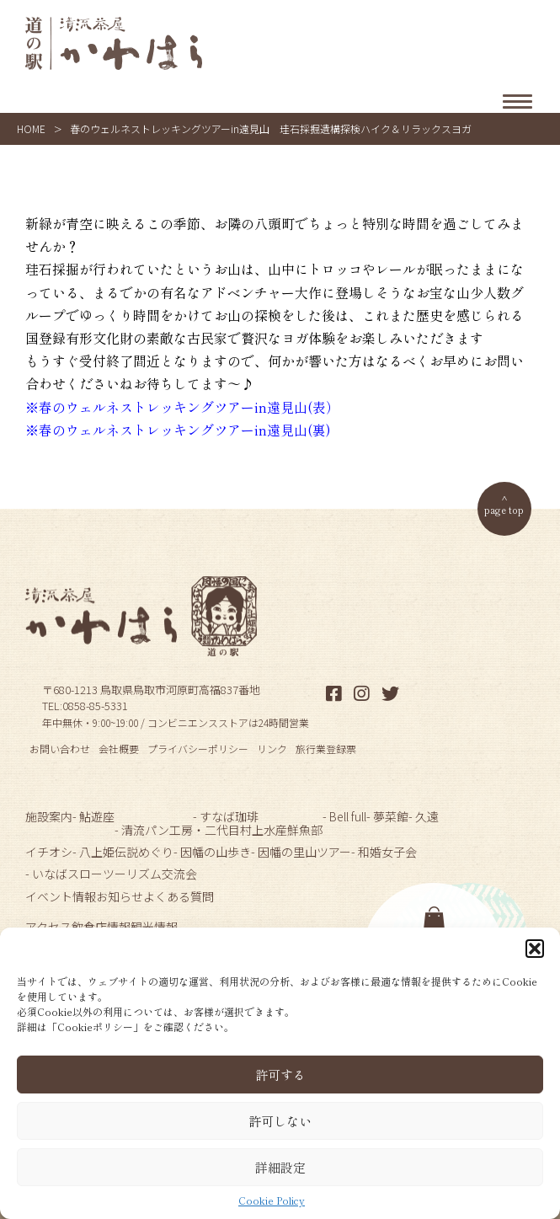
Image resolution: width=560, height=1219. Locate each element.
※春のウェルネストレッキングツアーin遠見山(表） (182, 407)
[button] (534, 948)
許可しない (280, 1121)
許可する (280, 1074)
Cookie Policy (271, 1200)
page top (504, 509)
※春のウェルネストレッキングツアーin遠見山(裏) (178, 430)
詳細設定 (280, 1167)
